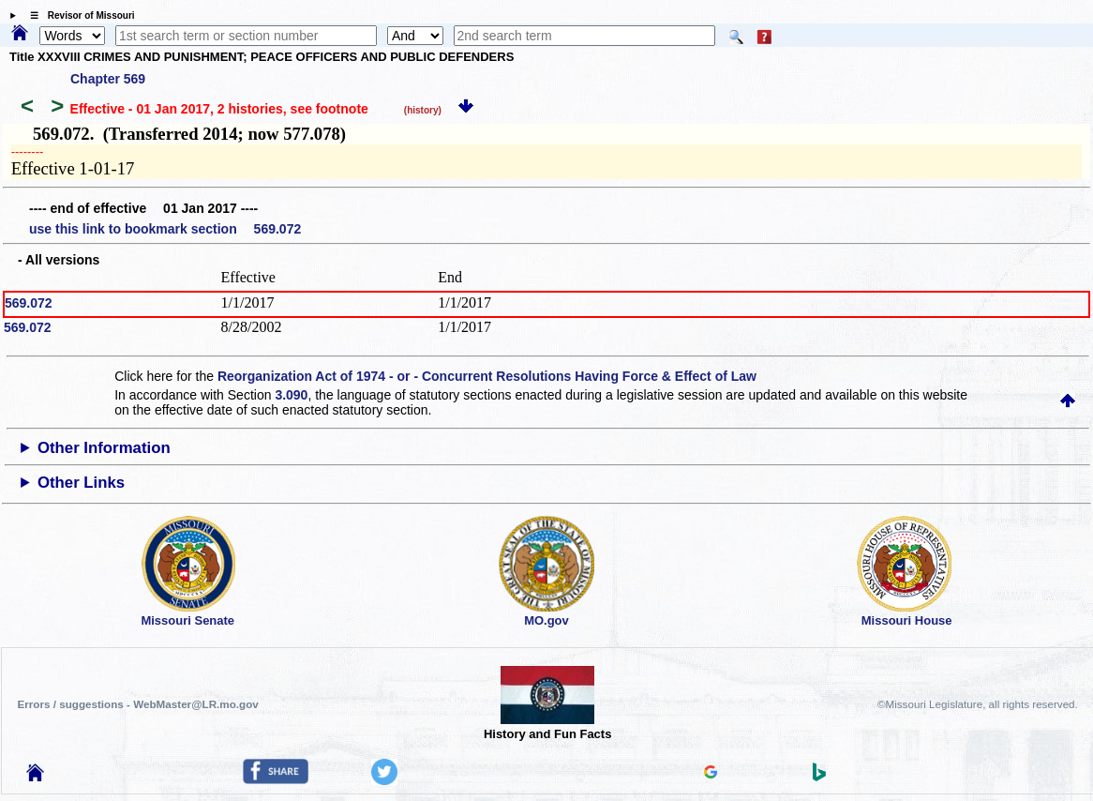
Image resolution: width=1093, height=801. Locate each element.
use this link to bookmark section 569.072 (165, 228)
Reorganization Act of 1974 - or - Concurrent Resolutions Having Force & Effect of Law (486, 376)
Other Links (81, 482)
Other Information (104, 448)
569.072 (28, 302)
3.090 (291, 394)
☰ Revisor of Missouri (78, 15)
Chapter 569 (107, 78)
